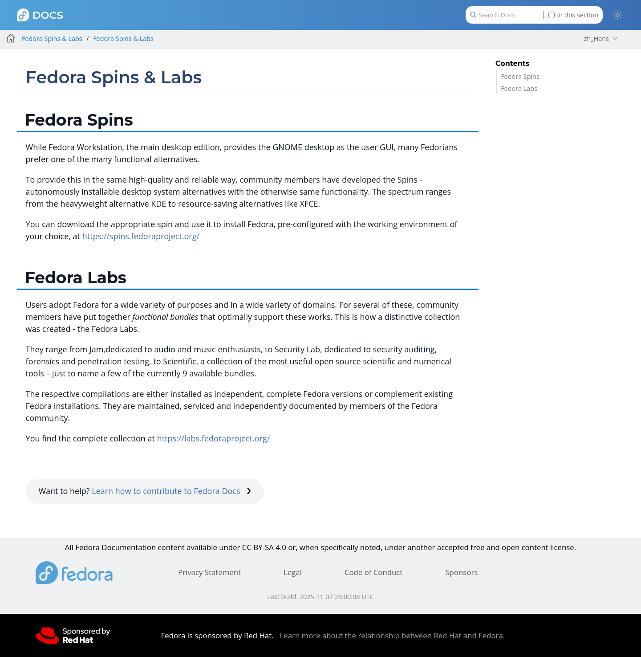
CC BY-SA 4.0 (264, 547)
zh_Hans (596, 38)
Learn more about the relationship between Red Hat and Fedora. (392, 635)
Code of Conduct (373, 572)
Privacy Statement (209, 572)
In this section (573, 15)
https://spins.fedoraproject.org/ (140, 236)
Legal (293, 572)
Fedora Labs (519, 88)
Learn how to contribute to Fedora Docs (171, 491)
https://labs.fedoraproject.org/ (213, 438)
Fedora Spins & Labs (52, 38)
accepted (453, 547)
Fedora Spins (520, 76)
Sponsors (461, 572)
